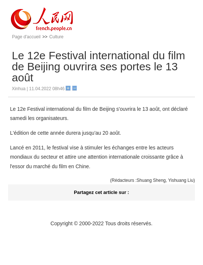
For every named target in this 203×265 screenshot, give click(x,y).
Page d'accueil (26, 36)
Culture (56, 36)
